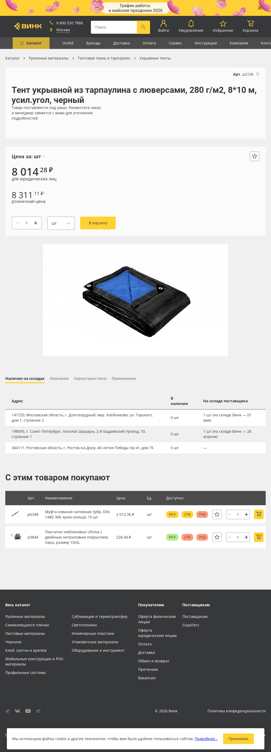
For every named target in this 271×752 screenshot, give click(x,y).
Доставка (121, 42)
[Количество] (27, 223)
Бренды (93, 42)
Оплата (149, 42)
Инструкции (206, 42)
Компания (239, 42)
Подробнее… (206, 738)
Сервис (175, 42)
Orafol (68, 42)
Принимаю (238, 738)
